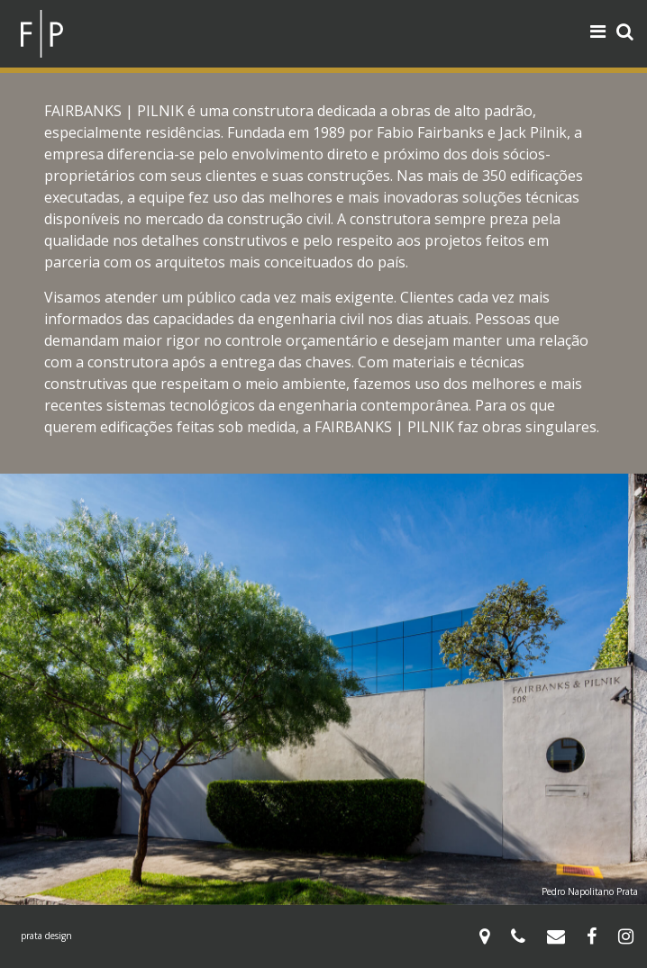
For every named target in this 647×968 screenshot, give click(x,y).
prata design (46, 935)
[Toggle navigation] (598, 31)
